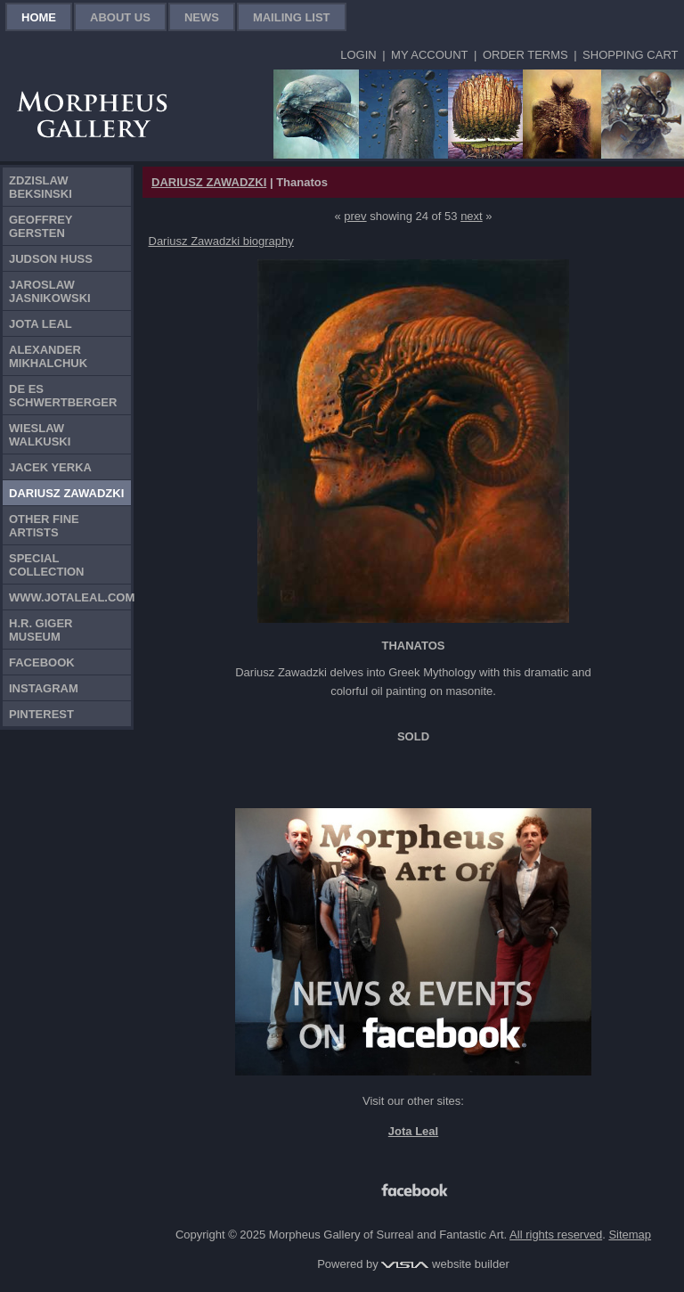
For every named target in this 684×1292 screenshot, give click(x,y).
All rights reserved (555, 1234)
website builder (445, 1264)
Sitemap (629, 1234)
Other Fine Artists (44, 525)
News (201, 17)
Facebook (42, 662)
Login (358, 54)
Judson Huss (51, 259)
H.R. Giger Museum (41, 630)
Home (38, 17)
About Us (120, 17)
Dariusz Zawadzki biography (221, 241)
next (471, 216)
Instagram (43, 688)
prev (355, 216)
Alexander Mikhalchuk (48, 356)
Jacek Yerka (50, 467)
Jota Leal (40, 324)
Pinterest (41, 714)
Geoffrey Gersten (41, 226)
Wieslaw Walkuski (39, 434)
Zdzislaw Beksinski (40, 187)
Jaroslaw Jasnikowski (50, 291)
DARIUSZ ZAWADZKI (208, 182)
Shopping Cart (630, 54)
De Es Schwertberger (63, 395)
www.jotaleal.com (70, 597)
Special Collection (47, 565)
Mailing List (291, 17)
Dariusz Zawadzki (66, 493)
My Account (429, 54)
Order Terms (525, 54)
